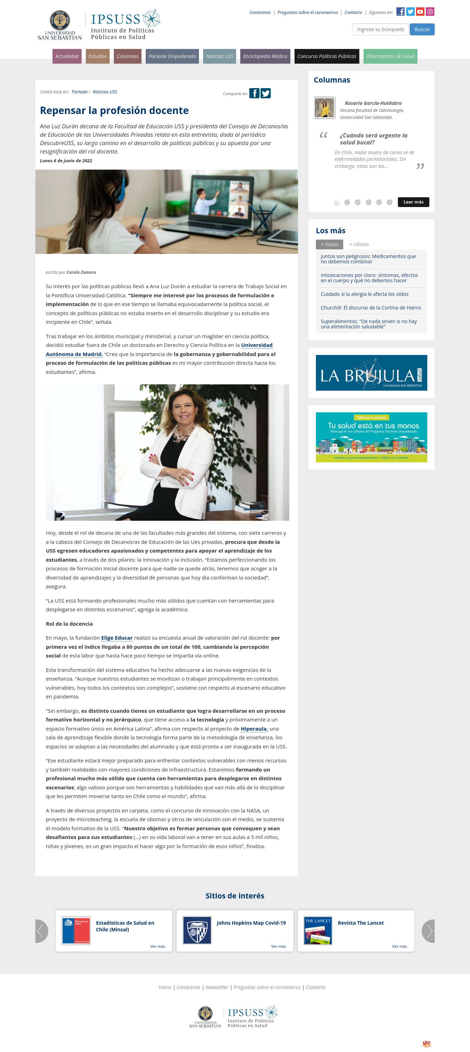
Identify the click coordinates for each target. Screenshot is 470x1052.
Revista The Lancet (361, 922)
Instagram (430, 11)
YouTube (420, 11)
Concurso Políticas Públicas (326, 56)
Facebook (400, 11)
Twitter (410, 11)
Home (165, 987)
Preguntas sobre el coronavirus (308, 12)
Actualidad (66, 56)
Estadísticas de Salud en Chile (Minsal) (125, 926)
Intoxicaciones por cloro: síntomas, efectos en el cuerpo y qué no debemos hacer (369, 278)
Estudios (98, 56)
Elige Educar (117, 637)
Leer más (413, 202)
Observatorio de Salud (390, 56)
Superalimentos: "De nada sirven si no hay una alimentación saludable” (369, 324)
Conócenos (260, 12)
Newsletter (217, 987)
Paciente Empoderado (172, 56)
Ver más (157, 946)
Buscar (422, 29)
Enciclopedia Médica (265, 56)
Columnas (127, 56)
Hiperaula (254, 728)
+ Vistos (329, 244)
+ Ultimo (359, 244)
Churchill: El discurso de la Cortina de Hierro (371, 307)
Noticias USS (219, 56)
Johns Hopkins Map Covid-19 (251, 922)
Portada (80, 92)
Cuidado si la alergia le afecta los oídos (365, 294)
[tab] (329, 244)
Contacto (353, 12)
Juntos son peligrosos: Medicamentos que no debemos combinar (368, 259)
